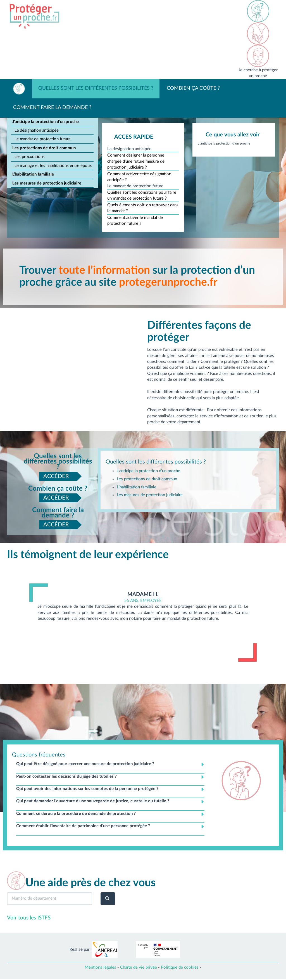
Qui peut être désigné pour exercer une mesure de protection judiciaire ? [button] (85, 764)
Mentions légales (100, 967)
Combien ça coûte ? (193, 88)
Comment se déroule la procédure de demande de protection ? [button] (76, 814)
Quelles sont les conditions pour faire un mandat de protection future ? (141, 195)
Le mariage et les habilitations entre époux (53, 166)
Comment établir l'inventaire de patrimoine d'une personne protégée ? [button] (83, 826)
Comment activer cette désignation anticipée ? (139, 177)
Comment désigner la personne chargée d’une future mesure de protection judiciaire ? (136, 161)
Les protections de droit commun (44, 148)
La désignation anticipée (37, 130)
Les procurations (30, 157)
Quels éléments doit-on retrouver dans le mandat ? (142, 208)
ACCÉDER (56, 476)
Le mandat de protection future (43, 139)
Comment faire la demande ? (52, 107)
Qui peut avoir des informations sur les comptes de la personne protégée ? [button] (87, 789)
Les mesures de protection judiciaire (46, 183)
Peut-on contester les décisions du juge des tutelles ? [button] (66, 776)
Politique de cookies (180, 967)
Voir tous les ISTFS (29, 918)
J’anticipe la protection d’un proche (45, 122)
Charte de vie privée (138, 967)
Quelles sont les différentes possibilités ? (95, 88)
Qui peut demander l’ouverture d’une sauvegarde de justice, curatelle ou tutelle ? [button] (92, 801)
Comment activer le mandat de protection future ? (135, 221)
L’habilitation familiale (33, 174)
